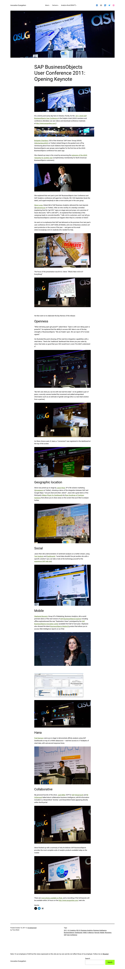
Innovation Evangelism (18, 5)
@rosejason (39, 490)
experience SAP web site (42, 561)
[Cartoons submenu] (58, 5)
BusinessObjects (69, 932)
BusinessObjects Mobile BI (59, 626)
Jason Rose (61, 488)
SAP (65, 935)
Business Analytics (87, 930)
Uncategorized (32, 928)
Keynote (97, 932)
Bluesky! (106, 954)
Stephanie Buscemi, (41, 616)
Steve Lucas (38, 205)
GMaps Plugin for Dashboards (52, 495)
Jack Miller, (62, 795)
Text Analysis (38, 556)
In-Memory (90, 932)
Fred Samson (38, 738)
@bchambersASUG (41, 143)
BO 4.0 (78, 930)
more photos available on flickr (51, 898)
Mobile (102, 932)
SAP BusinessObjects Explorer (70, 619)
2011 (65, 930)
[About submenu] (49, 5)
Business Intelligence (99, 930)
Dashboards (51, 556)
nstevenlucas (40, 208)
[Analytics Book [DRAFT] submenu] (76, 5)
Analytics (73, 930)
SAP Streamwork (77, 795)
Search (87, 958)
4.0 (69, 930)
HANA (85, 932)
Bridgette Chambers (41, 140)
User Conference (72, 935)
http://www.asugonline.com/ (46, 123)
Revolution (108, 932)
